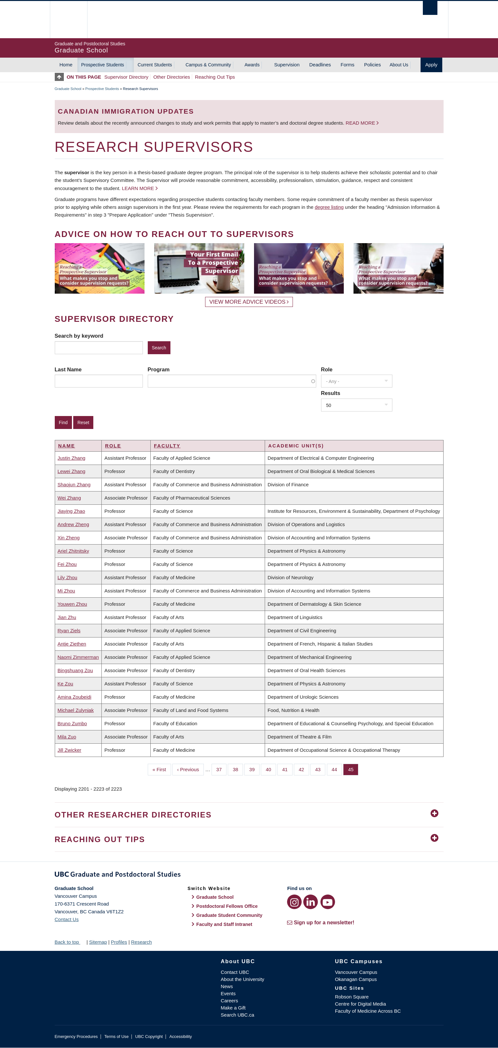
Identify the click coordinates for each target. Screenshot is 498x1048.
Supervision (286, 64)
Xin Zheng (69, 537)
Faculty (167, 445)
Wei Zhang (69, 498)
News (227, 986)
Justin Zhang (72, 458)
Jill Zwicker (69, 750)
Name (66, 445)
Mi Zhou (66, 590)
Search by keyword (79, 336)
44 (337, 769)
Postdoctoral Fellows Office (227, 906)
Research (141, 942)
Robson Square (352, 996)
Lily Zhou (67, 577)
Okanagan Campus (356, 979)
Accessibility (180, 1036)
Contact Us (67, 919)
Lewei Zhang (72, 471)
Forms (347, 64)
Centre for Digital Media (360, 1004)
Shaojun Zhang (74, 484)
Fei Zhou (67, 564)
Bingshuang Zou (75, 670)
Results (331, 393)
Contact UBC (235, 972)
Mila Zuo (67, 736)
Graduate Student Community (229, 915)
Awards (252, 64)
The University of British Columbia (68, 19)
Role (327, 369)
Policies (372, 64)
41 (287, 769)
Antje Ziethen (72, 644)
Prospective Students (102, 64)
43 (320, 769)
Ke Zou (65, 683)
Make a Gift (233, 1007)
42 (304, 769)
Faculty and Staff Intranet (224, 924)
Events (228, 993)
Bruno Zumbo (72, 723)
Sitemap (98, 942)
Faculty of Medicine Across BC (368, 1011)
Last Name (68, 369)
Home (66, 64)
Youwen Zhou (72, 604)
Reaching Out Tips (215, 77)
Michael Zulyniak (76, 710)
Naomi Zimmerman (78, 657)
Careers (229, 1000)
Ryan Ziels (69, 630)
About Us (398, 64)
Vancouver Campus (356, 972)
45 (353, 769)
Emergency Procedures (76, 1036)
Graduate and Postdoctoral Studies (249, 875)
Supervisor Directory (126, 77)
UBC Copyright (149, 1036)
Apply (431, 64)
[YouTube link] (327, 902)
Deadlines (320, 64)
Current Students (155, 64)
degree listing (329, 207)
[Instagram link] (294, 902)
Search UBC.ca (237, 1015)
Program (159, 369)
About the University (242, 979)
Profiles (119, 942)
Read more (361, 123)
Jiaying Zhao (71, 511)
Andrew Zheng (73, 524)
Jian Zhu (67, 617)
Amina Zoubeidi (74, 697)
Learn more (138, 188)
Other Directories (171, 77)
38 (238, 769)
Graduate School (68, 89)
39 (254, 769)
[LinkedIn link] (310, 902)
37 (221, 769)
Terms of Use (116, 1036)
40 (271, 769)
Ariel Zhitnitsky (73, 551)
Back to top (70, 942)
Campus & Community (208, 64)
